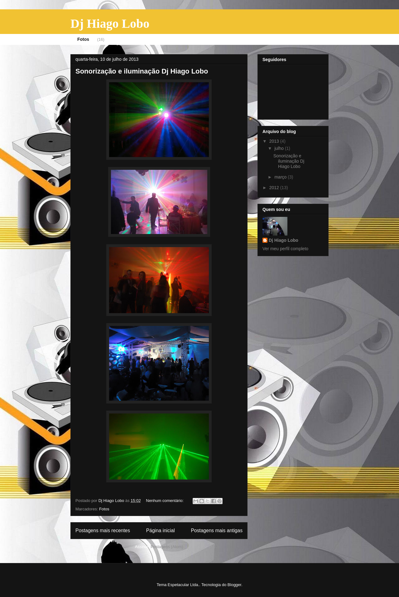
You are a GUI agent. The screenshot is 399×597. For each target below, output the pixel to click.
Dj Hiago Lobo (109, 24)
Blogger (234, 584)
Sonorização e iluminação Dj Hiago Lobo (141, 71)
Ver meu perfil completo (285, 248)
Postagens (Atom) (167, 546)
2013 (274, 141)
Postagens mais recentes (102, 530)
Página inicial (160, 530)
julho (279, 148)
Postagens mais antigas (217, 530)
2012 (274, 187)
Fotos (83, 39)
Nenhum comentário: (165, 500)
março (281, 176)
